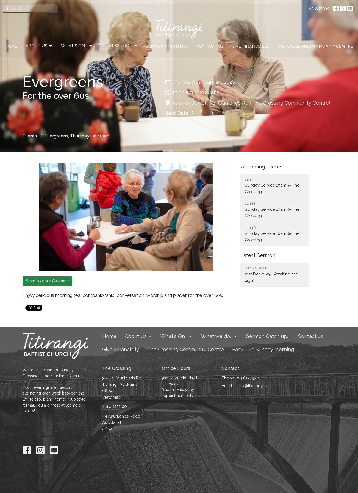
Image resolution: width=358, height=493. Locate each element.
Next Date (179, 113)
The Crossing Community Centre (315, 46)
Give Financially (250, 46)
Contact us (209, 46)
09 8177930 (319, 8)
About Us (39, 46)
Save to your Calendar (47, 280)
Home (11, 46)
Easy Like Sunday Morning (263, 349)
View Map (111, 397)
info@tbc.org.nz (252, 385)
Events (30, 136)
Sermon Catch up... (167, 46)
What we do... (119, 46)
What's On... (77, 46)
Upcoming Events (261, 167)
